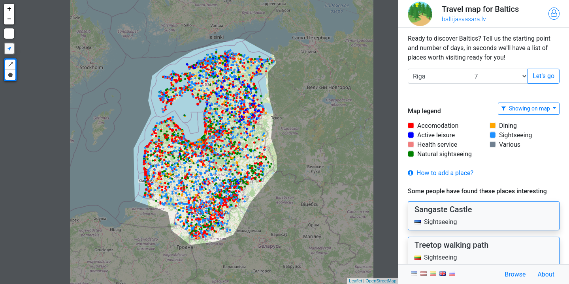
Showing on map (526, 108)
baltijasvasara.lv (464, 19)
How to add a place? (440, 173)
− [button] (9, 19)
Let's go (543, 76)
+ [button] (9, 9)
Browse (515, 274)
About (545, 274)
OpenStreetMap (381, 280)
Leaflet (355, 280)
